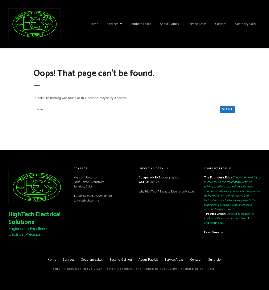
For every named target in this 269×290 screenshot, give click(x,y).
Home (94, 24)
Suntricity (215, 260)
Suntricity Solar (245, 24)
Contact (221, 24)
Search (227, 109)
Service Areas (197, 24)
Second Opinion (120, 260)
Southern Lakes (140, 24)
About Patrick (169, 24)
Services (112, 24)
